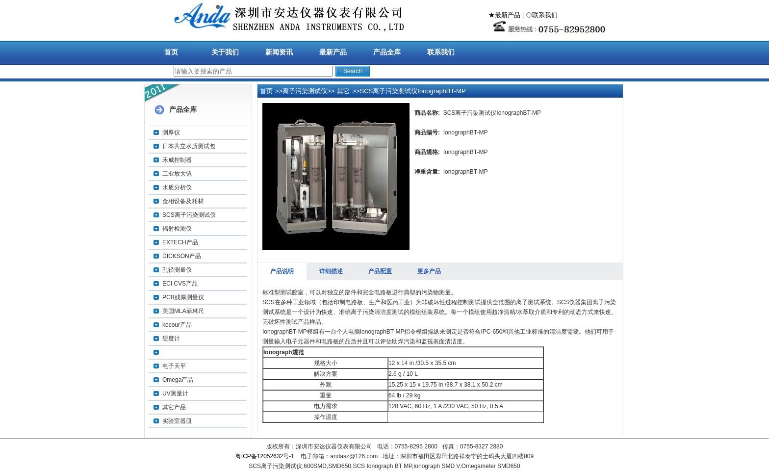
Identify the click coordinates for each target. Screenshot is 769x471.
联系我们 (441, 52)
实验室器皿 (177, 421)
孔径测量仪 (177, 269)
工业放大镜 (177, 173)
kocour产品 (177, 324)
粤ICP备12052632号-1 (264, 456)
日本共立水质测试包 (188, 146)
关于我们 (225, 52)
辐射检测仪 (177, 228)
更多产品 (429, 271)
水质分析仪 (177, 187)
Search (352, 71)
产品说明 (282, 271)
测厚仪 (171, 132)
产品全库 (387, 52)
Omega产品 (177, 379)
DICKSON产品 (181, 256)
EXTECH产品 (180, 242)
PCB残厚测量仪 (183, 297)
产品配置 (380, 271)
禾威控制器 (177, 160)
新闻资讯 (279, 52)
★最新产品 (504, 15)
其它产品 (174, 407)
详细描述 (331, 271)
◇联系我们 (542, 15)
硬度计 (171, 338)
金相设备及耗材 (183, 201)
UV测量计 (175, 393)
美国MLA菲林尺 (183, 311)
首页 (171, 52)
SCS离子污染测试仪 (189, 214)
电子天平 (174, 366)
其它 (343, 91)
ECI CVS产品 (180, 283)
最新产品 (333, 52)
